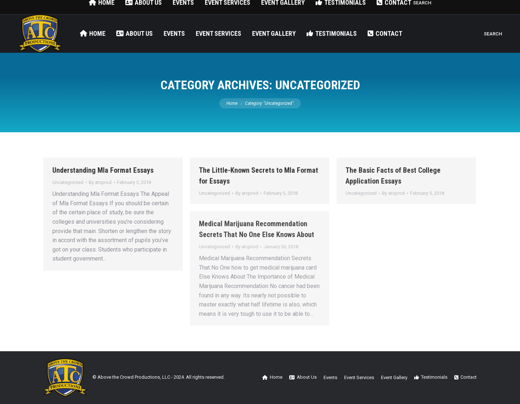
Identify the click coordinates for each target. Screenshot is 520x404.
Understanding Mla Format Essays (102, 170)
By (100, 182)
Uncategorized (67, 182)
